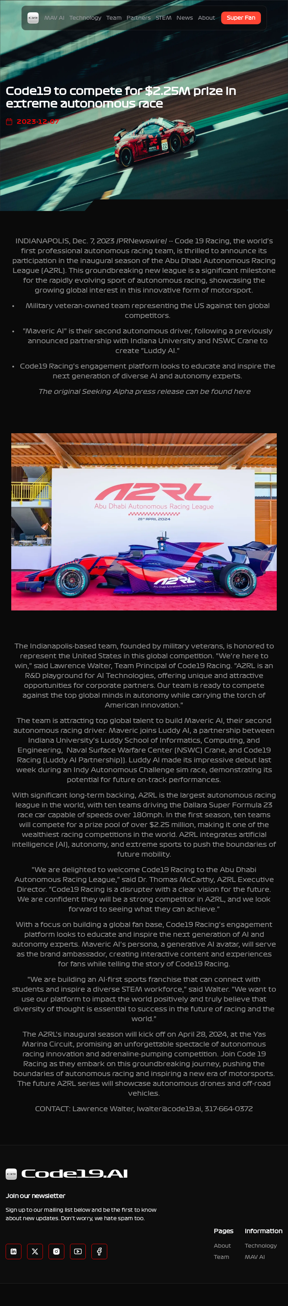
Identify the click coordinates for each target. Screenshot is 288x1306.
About (206, 17)
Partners (139, 17)
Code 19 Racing (202, 241)
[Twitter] (35, 1251)
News (185, 17)
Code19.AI (67, 1174)
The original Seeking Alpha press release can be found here (144, 392)
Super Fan (241, 17)
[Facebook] (56, 1251)
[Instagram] (99, 1251)
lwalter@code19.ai (169, 1109)
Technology (85, 17)
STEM (164, 17)
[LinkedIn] (13, 1251)
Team (114, 17)
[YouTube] (78, 1251)
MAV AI (54, 17)
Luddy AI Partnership (82, 760)
